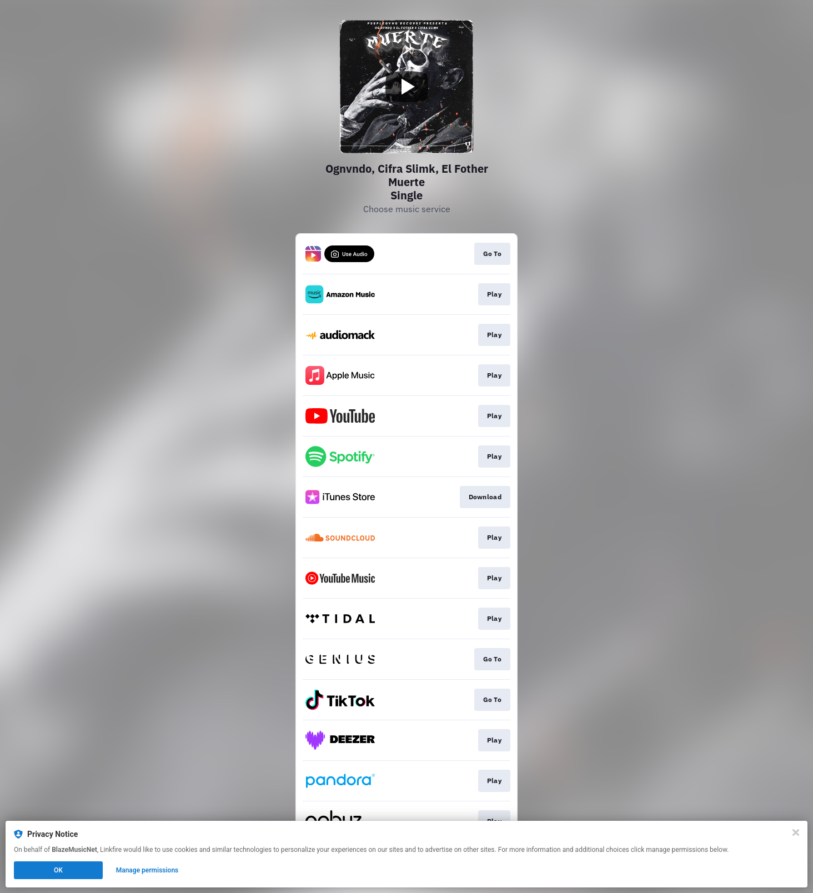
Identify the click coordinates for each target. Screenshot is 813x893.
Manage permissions (147, 870)
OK (58, 870)
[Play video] (406, 86)
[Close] (796, 832)
